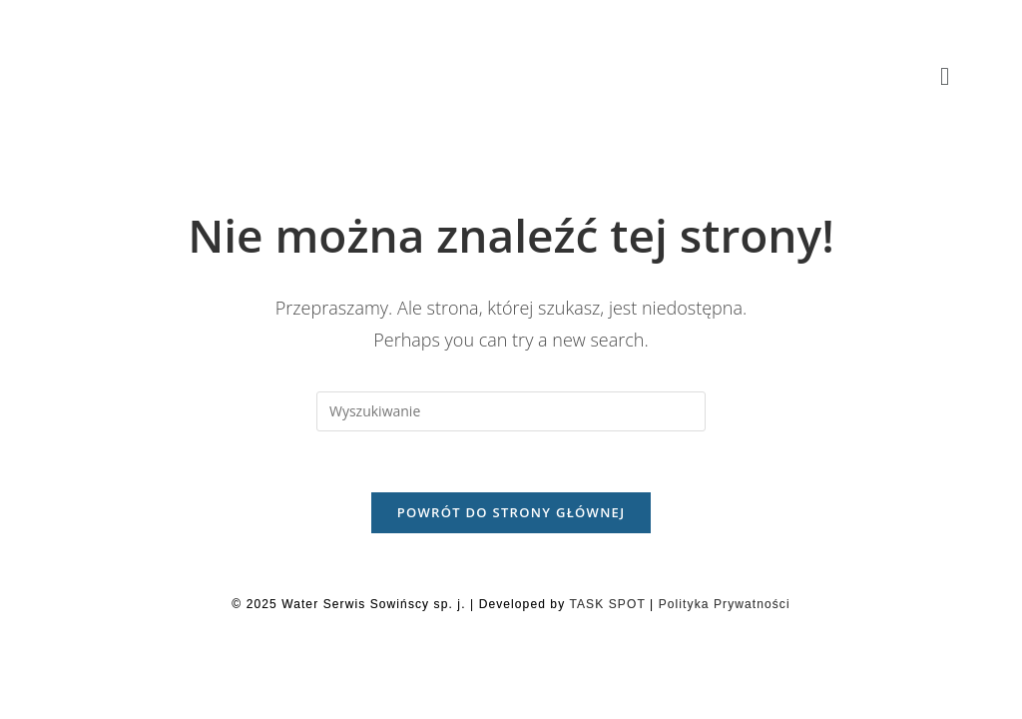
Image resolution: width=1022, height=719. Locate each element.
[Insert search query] (511, 411)
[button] (944, 77)
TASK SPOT (607, 604)
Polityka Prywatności (724, 604)
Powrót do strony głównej (511, 512)
